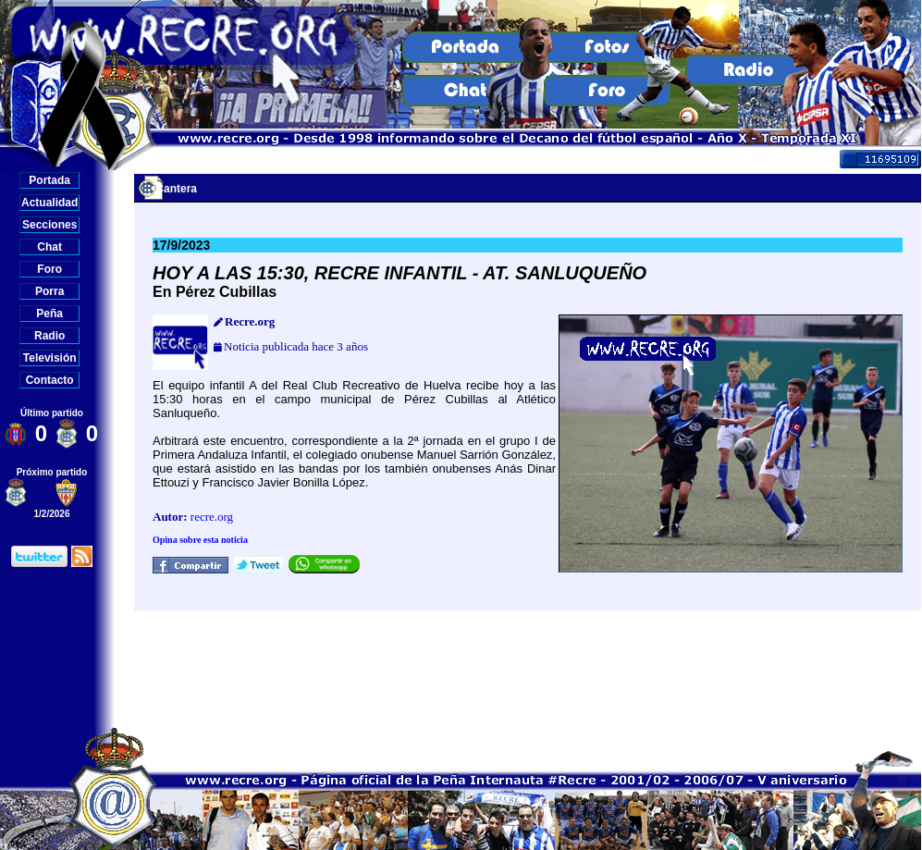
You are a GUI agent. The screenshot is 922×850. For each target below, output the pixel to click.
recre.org (212, 517)
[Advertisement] (528, 668)
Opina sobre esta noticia (200, 540)
